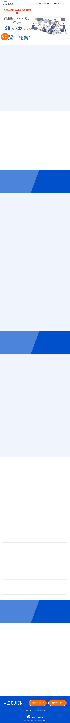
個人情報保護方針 (39, 710)
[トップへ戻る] (8, 3)
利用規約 (27, 710)
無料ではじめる (57, 703)
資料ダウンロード (38, 703)
